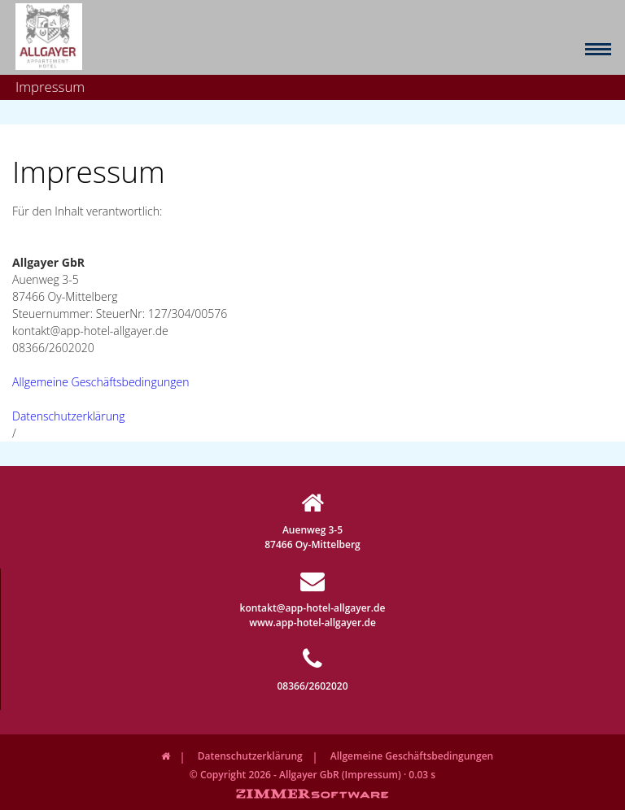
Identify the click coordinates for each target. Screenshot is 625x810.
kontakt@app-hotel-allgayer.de (313, 591)
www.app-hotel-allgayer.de (312, 622)
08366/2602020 (312, 670)
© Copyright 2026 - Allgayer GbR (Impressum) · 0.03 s (312, 775)
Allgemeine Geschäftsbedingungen (100, 382)
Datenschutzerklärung (68, 416)
